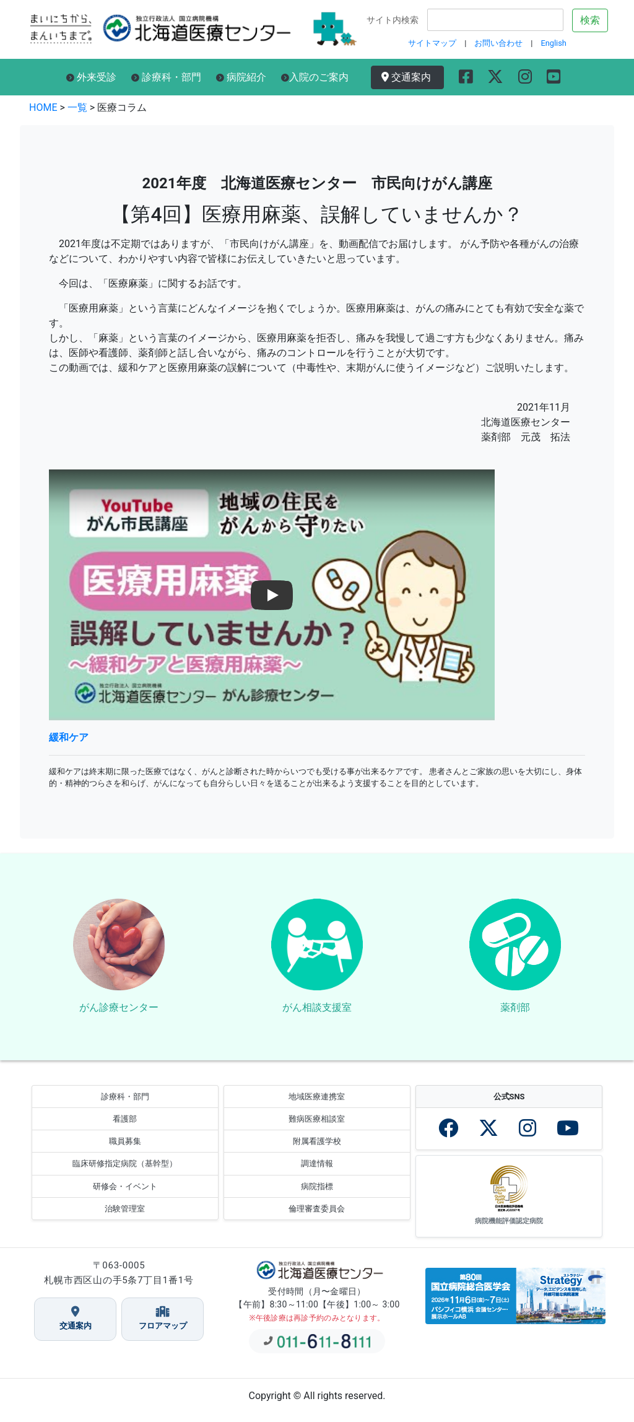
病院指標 (317, 1195)
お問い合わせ (498, 43)
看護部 (125, 1127)
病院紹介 (241, 77)
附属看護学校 (317, 1149)
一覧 (77, 107)
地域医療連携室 (317, 1105)
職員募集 (125, 1149)
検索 (590, 20)
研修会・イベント (125, 1195)
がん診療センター (118, 1012)
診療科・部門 (166, 77)
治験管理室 (125, 1217)
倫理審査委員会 (317, 1217)
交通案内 (408, 77)
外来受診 (91, 77)
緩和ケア (69, 737)
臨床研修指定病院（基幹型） (124, 1172)
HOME (43, 107)
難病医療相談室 (317, 1127)
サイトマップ (432, 43)
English (553, 43)
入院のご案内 (315, 77)
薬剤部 (515, 1012)
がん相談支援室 (317, 1012)
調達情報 (317, 1172)
